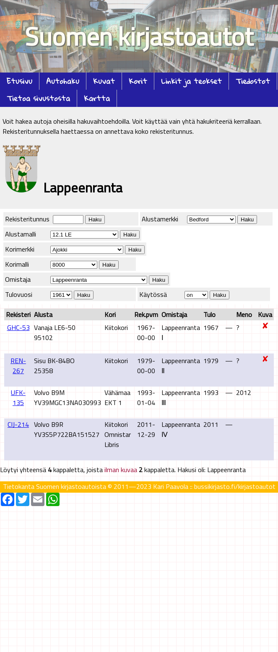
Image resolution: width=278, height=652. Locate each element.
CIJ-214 (18, 424)
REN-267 (18, 366)
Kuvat (104, 81)
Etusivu (19, 81)
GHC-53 (18, 327)
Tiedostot (253, 81)
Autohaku (62, 81)
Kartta (97, 98)
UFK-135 (18, 397)
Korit (138, 81)
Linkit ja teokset (191, 81)
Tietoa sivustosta (38, 98)
